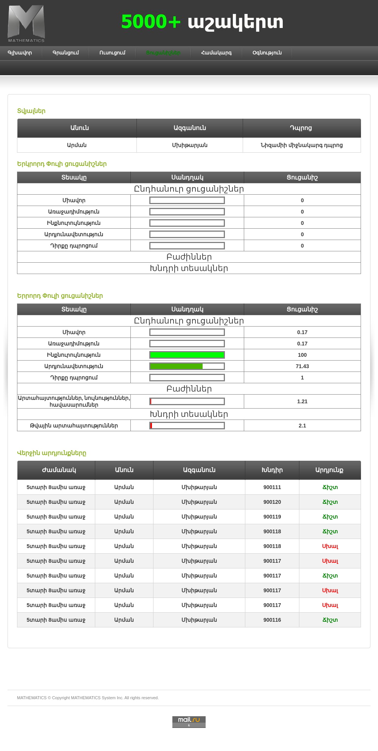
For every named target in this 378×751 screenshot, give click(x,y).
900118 (272, 531)
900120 (272, 502)
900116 (272, 620)
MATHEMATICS (86, 697)
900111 (272, 487)
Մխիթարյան (199, 487)
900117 (272, 561)
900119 (272, 517)
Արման (124, 487)
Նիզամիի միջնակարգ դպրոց (302, 145)
